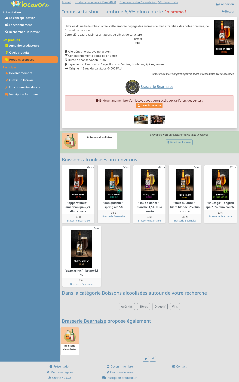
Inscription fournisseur (23, 94)
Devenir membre (18, 73)
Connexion (225, 4)
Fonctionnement (18, 25)
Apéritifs (127, 306)
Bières (143, 306)
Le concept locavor (20, 18)
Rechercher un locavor (22, 32)
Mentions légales (59, 372)
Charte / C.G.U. (60, 378)
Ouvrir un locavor (19, 80)
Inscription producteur (119, 378)
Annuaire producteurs (22, 45)
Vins (175, 306)
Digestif (160, 306)
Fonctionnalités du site (22, 87)
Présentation (59, 366)
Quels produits (17, 52)
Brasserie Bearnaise (78, 220)
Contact (179, 366)
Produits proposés (19, 60)
